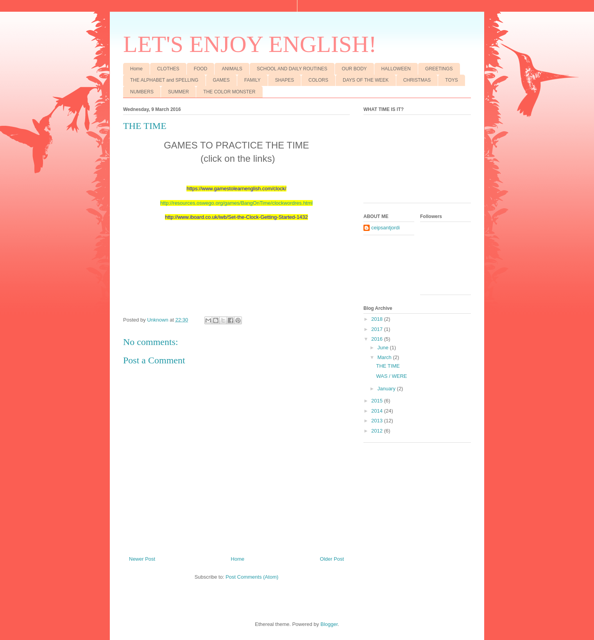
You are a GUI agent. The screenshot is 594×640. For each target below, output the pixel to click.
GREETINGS (439, 69)
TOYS (451, 80)
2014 (377, 411)
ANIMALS (232, 69)
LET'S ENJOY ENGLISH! (250, 44)
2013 (377, 421)
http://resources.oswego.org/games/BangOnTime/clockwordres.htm (236, 203)
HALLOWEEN (396, 69)
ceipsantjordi (385, 228)
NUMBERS (142, 92)
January (387, 389)
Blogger (329, 624)
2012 (377, 431)
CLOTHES (168, 69)
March (385, 357)
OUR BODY (354, 69)
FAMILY (252, 80)
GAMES (221, 80)
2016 (377, 339)
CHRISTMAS (417, 80)
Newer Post (142, 559)
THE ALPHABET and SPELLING (164, 80)
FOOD (201, 69)
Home (136, 69)
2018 (377, 319)
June (384, 347)
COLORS (318, 80)
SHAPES (284, 80)
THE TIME (387, 366)
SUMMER (178, 92)
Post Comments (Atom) (251, 577)
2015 (377, 401)
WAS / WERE (391, 376)
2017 (377, 329)
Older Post (332, 559)
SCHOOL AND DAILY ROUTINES (292, 69)
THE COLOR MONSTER (229, 92)
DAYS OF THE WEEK (366, 80)
